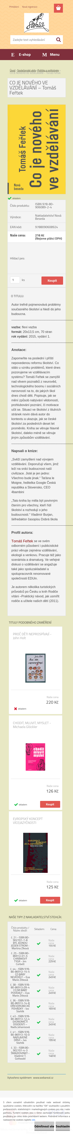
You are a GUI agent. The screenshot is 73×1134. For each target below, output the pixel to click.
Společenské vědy (26, 70)
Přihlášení (14, 7)
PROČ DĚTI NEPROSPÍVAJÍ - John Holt (32, 636)
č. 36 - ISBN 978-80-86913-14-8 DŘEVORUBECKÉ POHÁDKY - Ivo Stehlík (20, 1005)
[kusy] (15, 279)
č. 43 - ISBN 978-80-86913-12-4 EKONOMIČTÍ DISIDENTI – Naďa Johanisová (20, 1021)
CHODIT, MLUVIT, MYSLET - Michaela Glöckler (32, 725)
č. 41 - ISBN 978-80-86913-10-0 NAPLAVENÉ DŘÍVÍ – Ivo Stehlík (20, 1037)
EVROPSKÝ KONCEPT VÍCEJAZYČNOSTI (28, 821)
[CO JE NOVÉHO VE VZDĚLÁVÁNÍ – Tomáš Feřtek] (37, 106)
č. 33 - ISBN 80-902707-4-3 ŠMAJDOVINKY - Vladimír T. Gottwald (20, 1053)
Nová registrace (29, 7)
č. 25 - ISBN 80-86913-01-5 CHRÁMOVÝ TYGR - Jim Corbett (20, 958)
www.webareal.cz (43, 1077)
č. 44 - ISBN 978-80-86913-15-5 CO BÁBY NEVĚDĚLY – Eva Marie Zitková (20, 974)
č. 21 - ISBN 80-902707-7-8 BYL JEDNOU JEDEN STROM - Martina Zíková (20, 942)
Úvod (12, 70)
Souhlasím (63, 1126)
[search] (58, 39)
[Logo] (36, 22)
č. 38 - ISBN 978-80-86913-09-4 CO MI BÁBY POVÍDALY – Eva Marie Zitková (20, 990)
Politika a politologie (48, 70)
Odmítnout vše (44, 1126)
